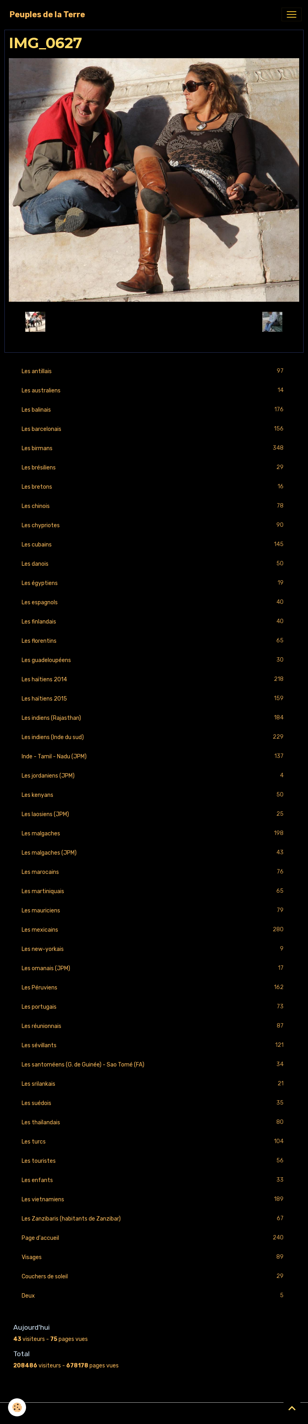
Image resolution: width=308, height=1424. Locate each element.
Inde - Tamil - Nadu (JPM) (154, 756)
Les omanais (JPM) (154, 968)
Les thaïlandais (154, 1122)
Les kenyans (154, 795)
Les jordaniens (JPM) (154, 775)
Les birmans (154, 448)
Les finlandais (154, 621)
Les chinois (154, 506)
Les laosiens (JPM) (154, 814)
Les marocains (154, 872)
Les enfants (154, 1180)
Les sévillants (154, 1045)
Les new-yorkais (154, 949)
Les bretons (154, 487)
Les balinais (154, 409)
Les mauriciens (154, 910)
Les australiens (154, 390)
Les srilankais (154, 1084)
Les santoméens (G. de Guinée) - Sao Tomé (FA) (154, 1064)
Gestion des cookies (154, 1413)
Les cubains (154, 544)
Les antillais (154, 371)
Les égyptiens (154, 583)
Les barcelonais (154, 429)
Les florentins (154, 641)
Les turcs (154, 1141)
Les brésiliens (154, 467)
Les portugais (154, 1007)
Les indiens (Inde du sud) (154, 737)
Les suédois (154, 1103)
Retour (154, 321)
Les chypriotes (154, 525)
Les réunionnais (154, 1026)
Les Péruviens (154, 987)
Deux (154, 1295)
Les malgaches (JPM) (154, 852)
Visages (154, 1257)
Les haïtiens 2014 (154, 679)
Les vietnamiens (154, 1199)
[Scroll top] (292, 1408)
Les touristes (154, 1161)
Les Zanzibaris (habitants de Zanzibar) (154, 1218)
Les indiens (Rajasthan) (154, 718)
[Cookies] (17, 1407)
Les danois (154, 564)
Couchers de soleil (154, 1276)
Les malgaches (154, 833)
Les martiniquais (154, 891)
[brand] (47, 14)
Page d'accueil (154, 1238)
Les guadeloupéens (154, 660)
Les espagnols (154, 602)
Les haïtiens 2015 (154, 698)
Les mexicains (154, 929)
